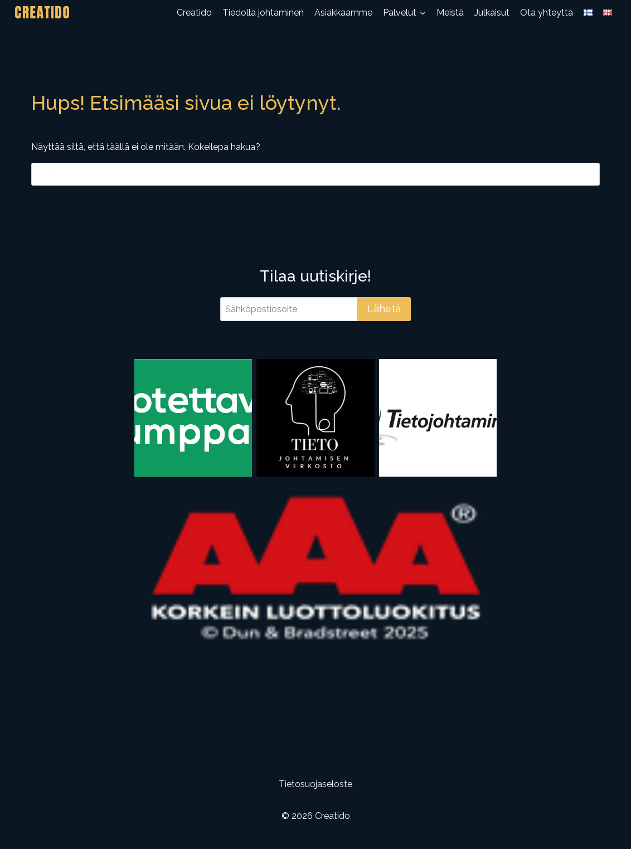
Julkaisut (491, 12)
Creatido (194, 12)
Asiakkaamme (343, 12)
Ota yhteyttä (546, 12)
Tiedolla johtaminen (263, 12)
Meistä (450, 12)
